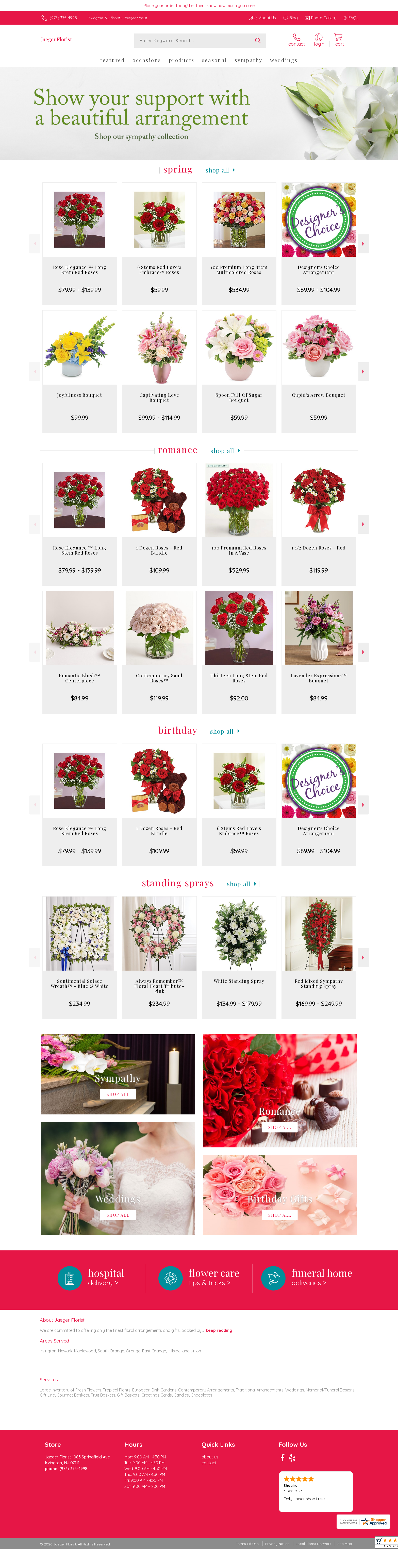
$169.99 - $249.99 (319, 1003)
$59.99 (159, 290)
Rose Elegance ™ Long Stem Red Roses (79, 269)
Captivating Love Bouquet (159, 397)
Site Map (345, 1543)
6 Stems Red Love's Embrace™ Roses (159, 269)
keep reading (219, 1330)
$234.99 (79, 1003)
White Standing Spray (239, 981)
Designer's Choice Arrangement (319, 269)
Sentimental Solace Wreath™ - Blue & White (80, 983)
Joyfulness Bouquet (79, 395)
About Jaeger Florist (62, 1320)
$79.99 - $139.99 (79, 290)
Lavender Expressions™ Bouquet (319, 678)
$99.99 (79, 417)
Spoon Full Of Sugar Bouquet (238, 397)
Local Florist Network (313, 1543)
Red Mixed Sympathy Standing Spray (319, 983)
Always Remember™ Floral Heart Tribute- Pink (159, 986)
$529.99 (239, 570)
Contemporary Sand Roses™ (159, 678)
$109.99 (159, 570)
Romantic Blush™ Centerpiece (79, 678)
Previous (34, 243)
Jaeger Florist (56, 39)
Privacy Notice (277, 1543)
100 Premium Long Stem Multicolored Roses (239, 269)
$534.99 (239, 290)
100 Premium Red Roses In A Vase (239, 550)
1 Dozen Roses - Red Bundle (159, 550)
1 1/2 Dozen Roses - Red (319, 548)
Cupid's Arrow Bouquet (318, 395)
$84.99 (79, 698)
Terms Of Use (247, 1543)
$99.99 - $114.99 (159, 417)
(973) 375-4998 (63, 17)
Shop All (217, 170)
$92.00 (239, 698)
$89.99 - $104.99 (318, 290)
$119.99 (318, 570)
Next (363, 243)
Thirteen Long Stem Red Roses (239, 678)
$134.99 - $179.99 (239, 1003)
